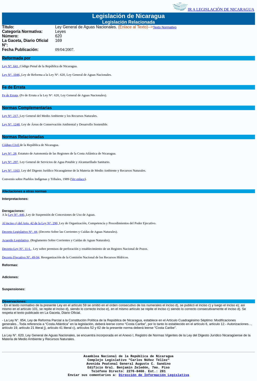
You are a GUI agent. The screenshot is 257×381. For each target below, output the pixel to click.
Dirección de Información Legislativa (154, 375)
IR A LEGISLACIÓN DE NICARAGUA (213, 9)
